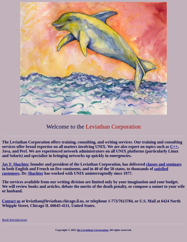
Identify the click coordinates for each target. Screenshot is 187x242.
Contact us (11, 201)
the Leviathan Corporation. (93, 229)
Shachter (35, 173)
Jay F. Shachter (15, 164)
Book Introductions (14, 220)
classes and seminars (163, 164)
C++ (174, 146)
